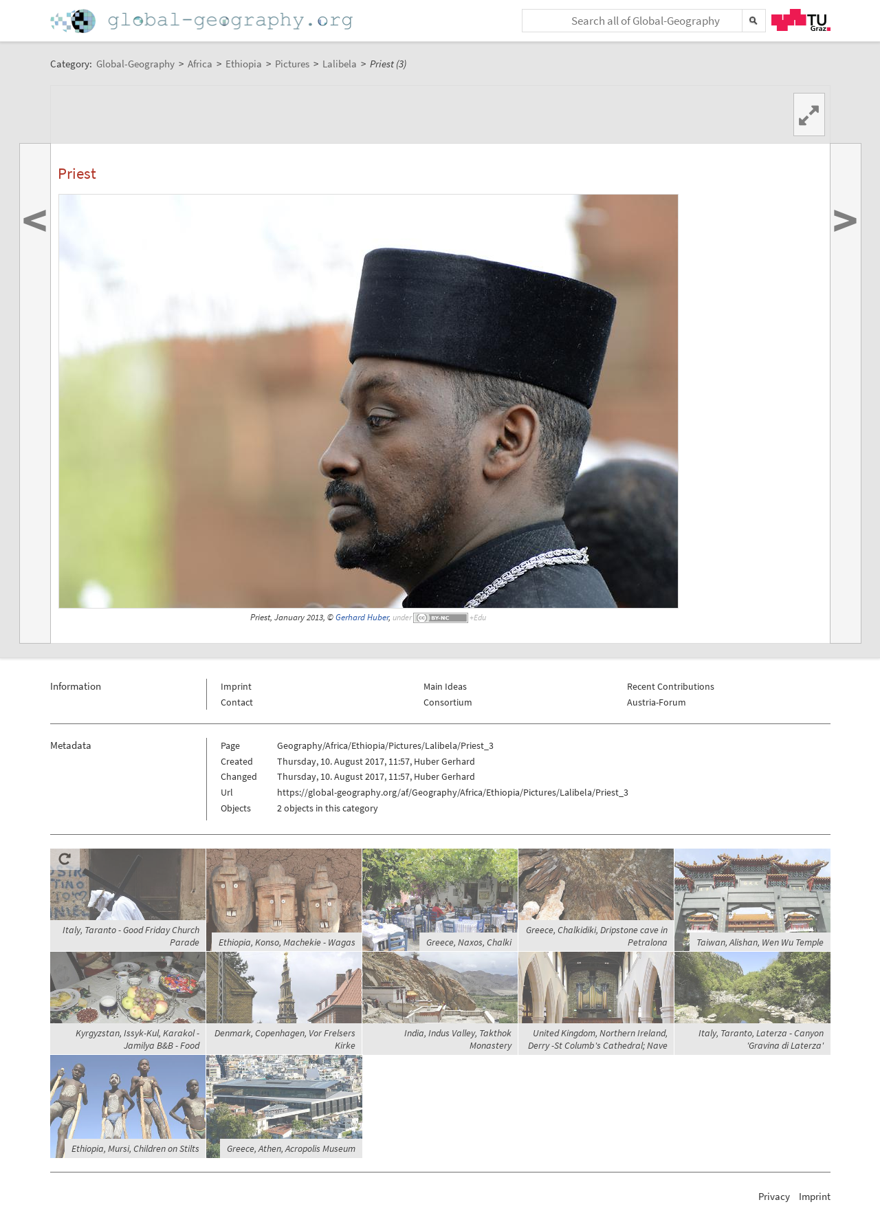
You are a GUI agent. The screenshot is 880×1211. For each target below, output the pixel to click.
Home (202, 21)
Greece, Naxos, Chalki (469, 942)
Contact (237, 702)
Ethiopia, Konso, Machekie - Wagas (287, 942)
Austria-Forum (656, 702)
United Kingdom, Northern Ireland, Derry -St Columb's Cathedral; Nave (598, 1039)
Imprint (236, 686)
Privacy (774, 1196)
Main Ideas (445, 686)
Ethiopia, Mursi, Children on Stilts (135, 1148)
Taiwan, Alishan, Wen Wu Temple (760, 942)
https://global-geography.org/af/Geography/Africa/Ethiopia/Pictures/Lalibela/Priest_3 (452, 792)
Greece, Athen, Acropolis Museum (291, 1148)
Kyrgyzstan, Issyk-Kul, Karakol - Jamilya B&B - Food (137, 1039)
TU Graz (800, 20)
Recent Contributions (670, 686)
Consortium (448, 702)
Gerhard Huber (362, 617)
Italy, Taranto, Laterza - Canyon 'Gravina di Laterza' (761, 1039)
